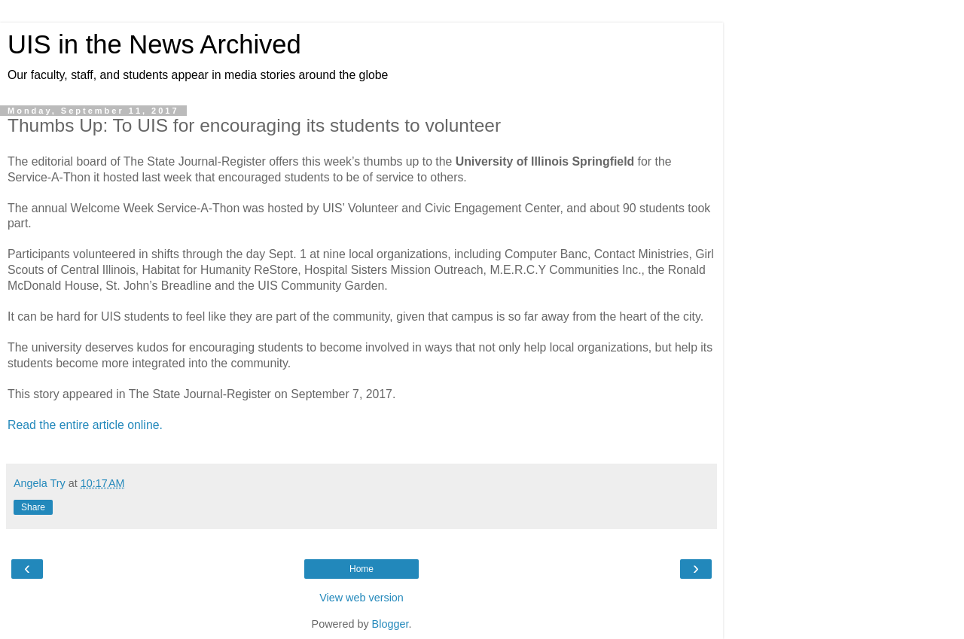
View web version (361, 598)
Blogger (390, 624)
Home (361, 569)
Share (33, 507)
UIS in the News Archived (154, 44)
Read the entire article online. (85, 424)
